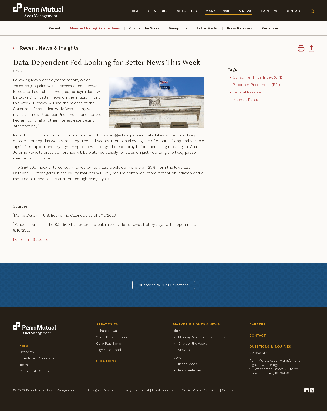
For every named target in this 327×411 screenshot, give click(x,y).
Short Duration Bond (112, 337)
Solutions (187, 11)
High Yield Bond (108, 350)
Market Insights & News (228, 11)
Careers (269, 11)
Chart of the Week (144, 28)
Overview (27, 352)
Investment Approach (37, 358)
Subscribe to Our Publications (163, 285)
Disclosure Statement (32, 239)
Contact (294, 11)
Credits (227, 390)
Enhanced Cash (108, 331)
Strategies (157, 11)
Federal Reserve (247, 92)
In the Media (207, 28)
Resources (270, 28)
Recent (54, 28)
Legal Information (165, 390)
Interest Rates (245, 99)
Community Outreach (36, 371)
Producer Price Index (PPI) (256, 84)
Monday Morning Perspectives (95, 28)
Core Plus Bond (108, 343)
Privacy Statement (134, 390)
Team (24, 365)
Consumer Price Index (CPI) (257, 77)
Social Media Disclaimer (200, 390)
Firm (134, 11)
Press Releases (239, 28)
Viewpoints (178, 28)
